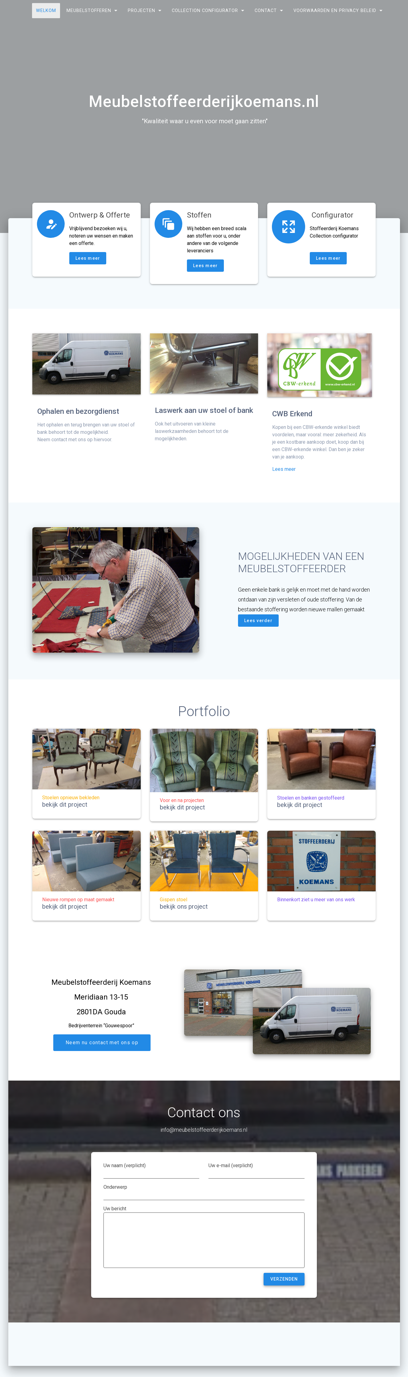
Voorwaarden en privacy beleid (334, 10)
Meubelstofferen (89, 10)
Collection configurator (205, 10)
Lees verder (258, 620)
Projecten (141, 10)
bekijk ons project (184, 906)
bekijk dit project (64, 804)
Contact (266, 10)
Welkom (46, 10)
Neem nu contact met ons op (102, 1042)
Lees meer (87, 258)
